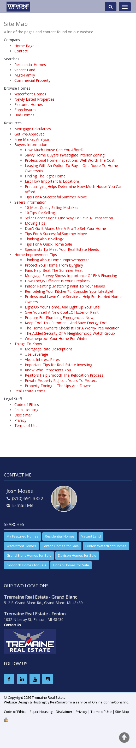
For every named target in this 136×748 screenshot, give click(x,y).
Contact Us (12, 624)
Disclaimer (23, 415)
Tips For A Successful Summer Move (56, 196)
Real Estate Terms (29, 390)
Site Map (122, 711)
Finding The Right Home (45, 176)
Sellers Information (30, 202)
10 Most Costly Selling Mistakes (51, 207)
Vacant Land (24, 69)
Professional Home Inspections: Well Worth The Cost (70, 160)
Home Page (24, 45)
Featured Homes (28, 104)
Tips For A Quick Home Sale (48, 244)
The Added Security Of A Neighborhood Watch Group (70, 333)
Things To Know (28, 343)
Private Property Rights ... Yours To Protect (61, 380)
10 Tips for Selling (40, 212)
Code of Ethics (26, 404)
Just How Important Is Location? (52, 181)
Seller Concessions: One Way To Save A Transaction (69, 217)
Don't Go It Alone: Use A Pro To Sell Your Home (65, 228)
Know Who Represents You (48, 369)
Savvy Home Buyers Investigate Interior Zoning (64, 155)
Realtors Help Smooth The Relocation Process (64, 375)
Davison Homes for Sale (77, 555)
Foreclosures (25, 109)
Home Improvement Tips (35, 254)
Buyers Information (30, 144)
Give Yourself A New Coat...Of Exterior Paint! (62, 312)
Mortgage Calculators (32, 128)
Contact (21, 50)
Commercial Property (32, 80)
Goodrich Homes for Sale (26, 565)
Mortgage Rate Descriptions (49, 348)
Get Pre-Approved (29, 134)
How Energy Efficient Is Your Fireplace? (57, 280)
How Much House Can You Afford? (54, 149)
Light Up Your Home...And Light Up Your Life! (62, 307)
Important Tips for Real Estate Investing (58, 364)
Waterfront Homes (30, 93)
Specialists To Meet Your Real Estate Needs (62, 249)
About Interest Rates (42, 359)
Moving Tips (35, 223)
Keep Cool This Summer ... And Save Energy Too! (66, 322)
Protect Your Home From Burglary (54, 265)
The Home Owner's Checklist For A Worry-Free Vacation (72, 328)
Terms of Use (26, 425)
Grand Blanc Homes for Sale (29, 555)
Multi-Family (24, 75)
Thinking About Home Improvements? (57, 259)
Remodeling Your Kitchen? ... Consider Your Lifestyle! (69, 291)
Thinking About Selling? (44, 238)
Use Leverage (36, 354)
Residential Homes (30, 64)
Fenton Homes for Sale (61, 546)
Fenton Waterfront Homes (106, 546)
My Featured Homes (22, 536)
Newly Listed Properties (34, 99)
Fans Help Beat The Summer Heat (54, 270)
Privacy (20, 420)
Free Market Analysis (32, 139)
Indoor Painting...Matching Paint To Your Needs (65, 286)
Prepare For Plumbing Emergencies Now (59, 317)
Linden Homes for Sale (71, 565)
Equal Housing (26, 409)
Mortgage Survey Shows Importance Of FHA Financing (71, 275)
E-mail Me (22, 505)
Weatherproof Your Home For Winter (56, 338)
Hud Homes (24, 114)
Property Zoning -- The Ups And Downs (58, 385)
